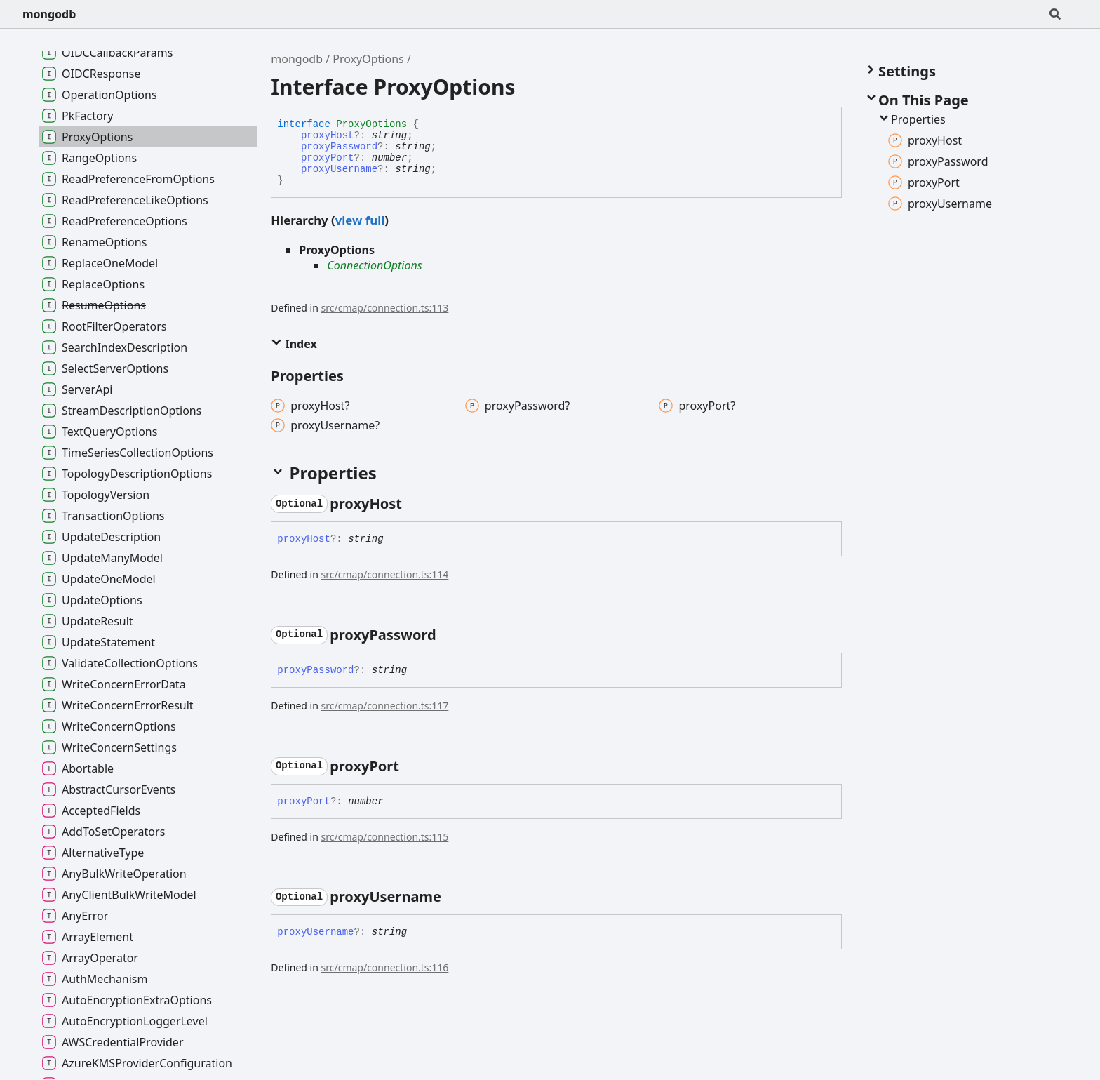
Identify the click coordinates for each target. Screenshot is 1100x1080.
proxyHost (327, 135)
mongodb (49, 14)
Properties (911, 119)
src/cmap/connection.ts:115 (385, 837)
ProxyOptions (368, 59)
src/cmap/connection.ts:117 (385, 705)
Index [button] (293, 344)
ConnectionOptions (374, 265)
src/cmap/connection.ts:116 (385, 967)
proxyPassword (339, 146)
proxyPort (327, 158)
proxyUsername (339, 169)
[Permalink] (415, 504)
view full (359, 220)
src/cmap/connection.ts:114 (385, 574)
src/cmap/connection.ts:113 (385, 307)
